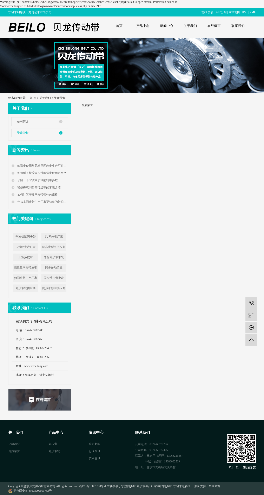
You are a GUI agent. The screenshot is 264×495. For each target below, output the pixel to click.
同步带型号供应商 (53, 247)
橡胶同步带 (164, 486)
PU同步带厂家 (54, 236)
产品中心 (143, 26)
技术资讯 (94, 458)
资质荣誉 (23, 132)
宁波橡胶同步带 (25, 236)
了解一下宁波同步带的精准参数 (37, 180)
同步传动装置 (53, 267)
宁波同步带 (128, 486)
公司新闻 (94, 444)
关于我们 (190, 26)
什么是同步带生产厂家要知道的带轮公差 (42, 201)
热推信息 (207, 12)
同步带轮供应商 (25, 288)
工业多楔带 (25, 257)
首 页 (33, 98)
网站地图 (234, 12)
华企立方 (214, 486)
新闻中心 (166, 26)
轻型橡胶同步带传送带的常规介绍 (38, 187)
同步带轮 (54, 451)
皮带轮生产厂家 (25, 247)
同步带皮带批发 (54, 277)
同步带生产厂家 (147, 486)
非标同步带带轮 (54, 257)
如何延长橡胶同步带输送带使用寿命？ (41, 173)
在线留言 (214, 26)
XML (252, 12)
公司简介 (23, 121)
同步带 (52, 444)
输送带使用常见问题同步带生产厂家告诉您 (42, 165)
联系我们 (238, 26)
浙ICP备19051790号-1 (92, 486)
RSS (244, 12)
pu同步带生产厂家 (25, 277)
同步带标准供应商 (53, 288)
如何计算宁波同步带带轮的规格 (37, 194)
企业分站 (221, 12)
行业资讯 (94, 451)
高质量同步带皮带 (25, 267)
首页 (119, 26)
